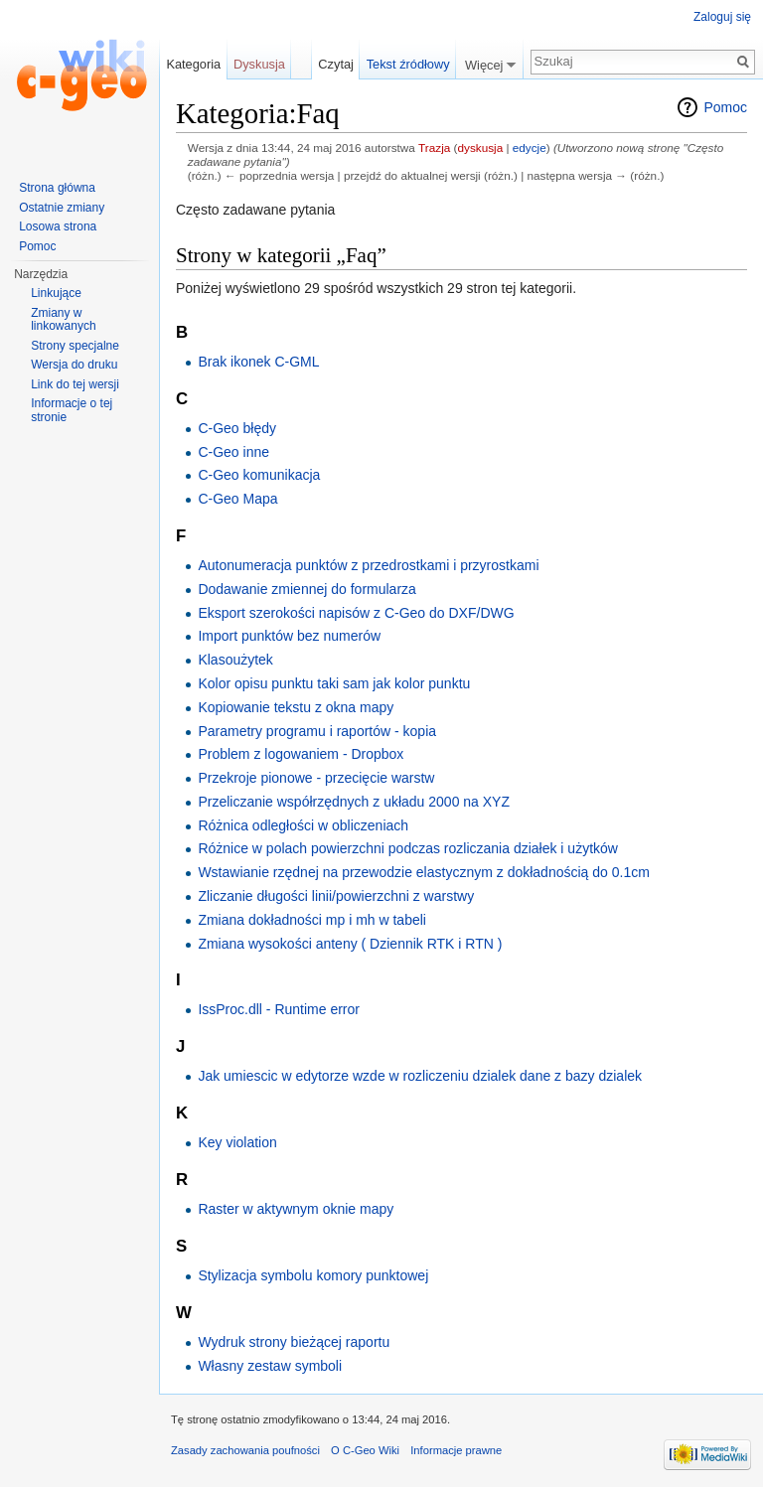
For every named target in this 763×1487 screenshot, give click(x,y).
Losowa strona (57, 226)
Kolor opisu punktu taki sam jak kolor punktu (334, 683)
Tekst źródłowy (408, 64)
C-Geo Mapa (237, 499)
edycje (529, 147)
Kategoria (193, 64)
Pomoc (725, 107)
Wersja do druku (74, 365)
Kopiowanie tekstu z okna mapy (295, 707)
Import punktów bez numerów (289, 636)
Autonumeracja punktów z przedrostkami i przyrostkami (368, 565)
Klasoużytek (235, 660)
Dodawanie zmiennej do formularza (306, 589)
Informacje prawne (456, 1450)
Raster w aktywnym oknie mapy (295, 1209)
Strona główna (57, 188)
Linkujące (56, 293)
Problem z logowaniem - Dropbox (300, 754)
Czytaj (336, 64)
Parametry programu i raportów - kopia (317, 731)
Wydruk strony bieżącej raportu (293, 1342)
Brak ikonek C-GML (258, 362)
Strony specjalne (75, 346)
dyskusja (480, 147)
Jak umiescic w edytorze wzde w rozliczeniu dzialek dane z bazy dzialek (420, 1076)
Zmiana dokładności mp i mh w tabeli (312, 920)
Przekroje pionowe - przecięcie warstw (316, 778)
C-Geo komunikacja (259, 475)
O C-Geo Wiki (365, 1450)
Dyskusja (259, 64)
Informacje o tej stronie (71, 410)
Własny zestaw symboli (270, 1366)
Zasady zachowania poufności (245, 1450)
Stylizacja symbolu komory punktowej (313, 1275)
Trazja (434, 147)
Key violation (237, 1142)
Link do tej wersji (75, 384)
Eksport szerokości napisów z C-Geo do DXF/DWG (356, 613)
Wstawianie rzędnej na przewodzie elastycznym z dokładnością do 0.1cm (423, 872)
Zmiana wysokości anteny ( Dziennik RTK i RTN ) (350, 944)
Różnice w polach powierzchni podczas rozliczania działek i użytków (408, 848)
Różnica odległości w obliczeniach (303, 825)
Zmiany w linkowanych (63, 320)
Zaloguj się (722, 17)
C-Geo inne (233, 452)
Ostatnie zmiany (61, 208)
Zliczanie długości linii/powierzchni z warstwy (336, 896)
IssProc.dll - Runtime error (279, 1009)
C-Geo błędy (237, 428)
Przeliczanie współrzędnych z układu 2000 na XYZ (354, 802)
